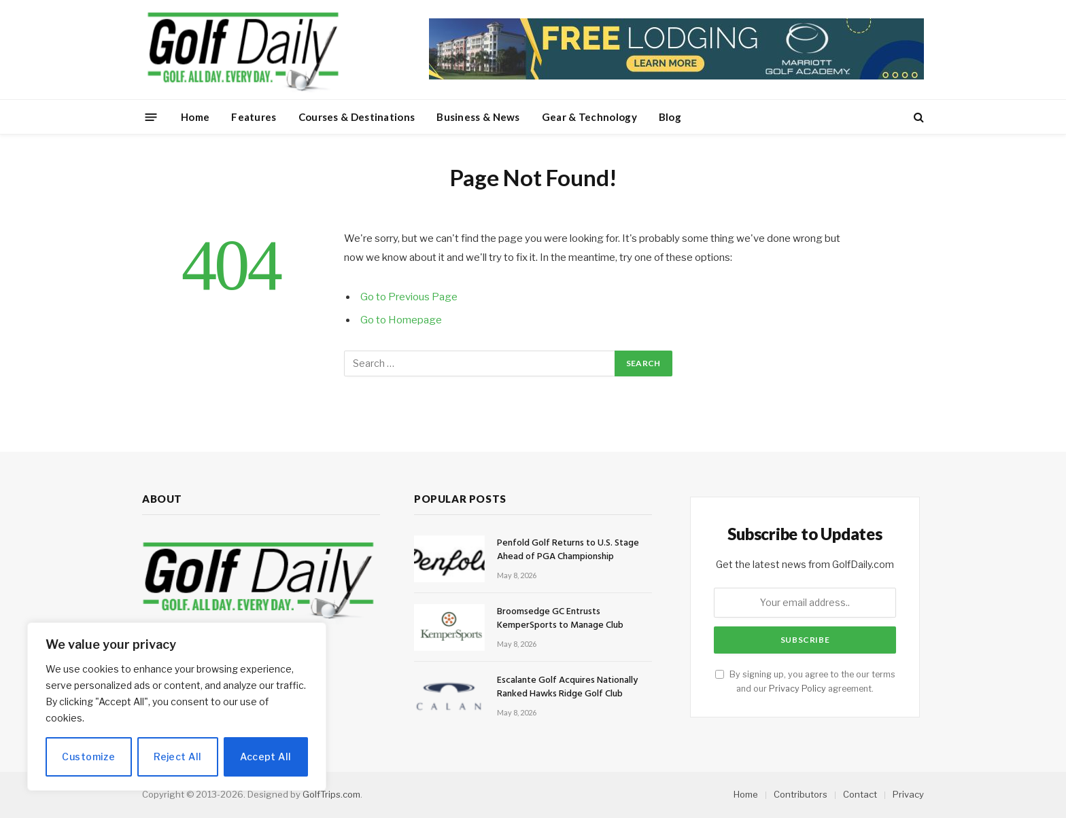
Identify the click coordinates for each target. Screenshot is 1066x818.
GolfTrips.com (331, 794)
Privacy (908, 794)
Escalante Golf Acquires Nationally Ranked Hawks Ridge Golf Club (567, 687)
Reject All (177, 756)
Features (253, 117)
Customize (88, 756)
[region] (176, 706)
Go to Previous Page (409, 297)
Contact (860, 794)
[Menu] (151, 116)
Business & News (478, 117)
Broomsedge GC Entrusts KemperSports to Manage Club (560, 619)
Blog (670, 117)
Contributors (800, 794)
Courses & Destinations (356, 117)
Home (195, 117)
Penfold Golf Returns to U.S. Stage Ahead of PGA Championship (568, 550)
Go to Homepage (401, 320)
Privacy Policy (797, 688)
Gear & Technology (589, 117)
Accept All (265, 756)
